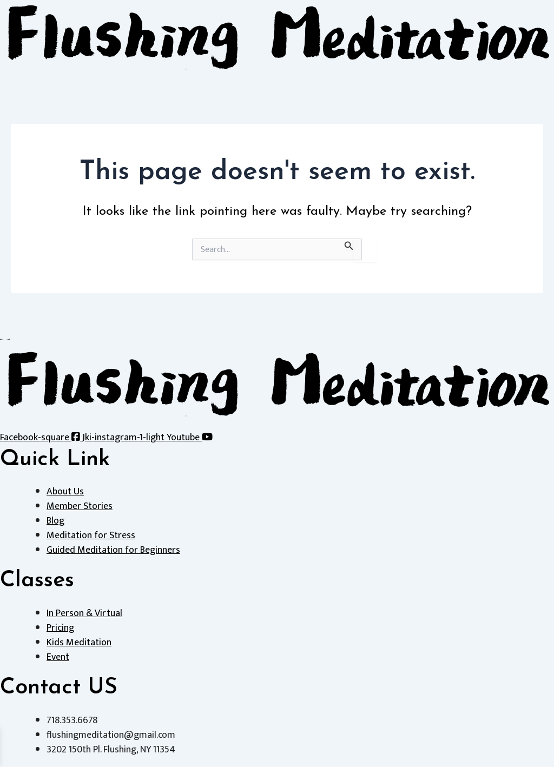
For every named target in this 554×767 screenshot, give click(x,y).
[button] (277, 79)
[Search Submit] (349, 244)
